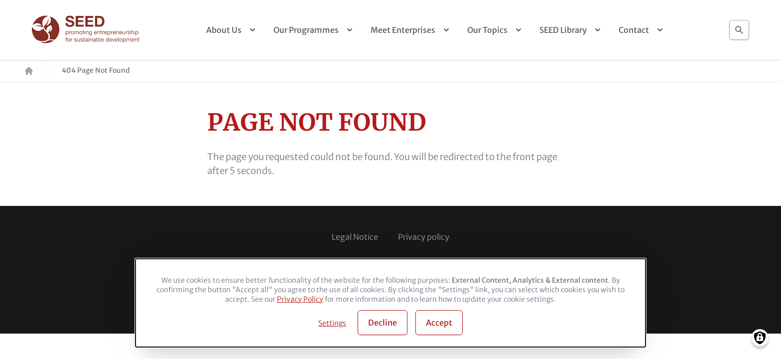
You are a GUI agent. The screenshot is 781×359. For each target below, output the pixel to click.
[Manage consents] (760, 338)
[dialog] (390, 303)
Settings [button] (332, 323)
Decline (382, 323)
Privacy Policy (300, 299)
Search (739, 27)
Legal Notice (355, 237)
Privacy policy (423, 237)
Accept (439, 323)
